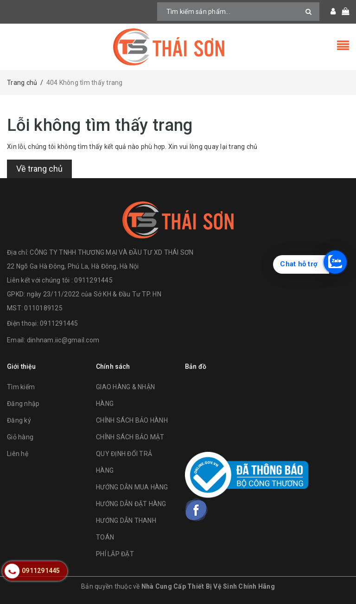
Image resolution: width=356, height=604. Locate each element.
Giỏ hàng (20, 437)
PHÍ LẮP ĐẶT (115, 554)
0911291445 (59, 323)
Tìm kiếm (21, 387)
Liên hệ (17, 453)
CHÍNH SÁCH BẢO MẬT (130, 437)
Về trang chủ (39, 168)
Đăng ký (19, 420)
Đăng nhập (23, 403)
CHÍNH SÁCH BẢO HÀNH (132, 420)
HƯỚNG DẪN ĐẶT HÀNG (131, 504)
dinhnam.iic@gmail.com (63, 340)
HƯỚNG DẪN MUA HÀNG (132, 487)
